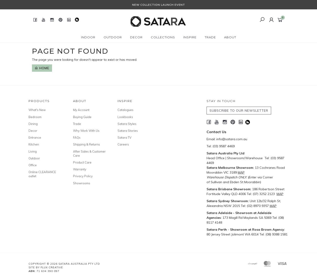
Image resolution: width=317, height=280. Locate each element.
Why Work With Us (86, 130)
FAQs (77, 137)
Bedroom (35, 117)
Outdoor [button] (113, 37)
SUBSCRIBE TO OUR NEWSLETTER (239, 110)
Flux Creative (52, 267)
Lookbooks (125, 117)
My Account (81, 110)
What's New (37, 110)
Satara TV (124, 137)
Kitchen (34, 144)
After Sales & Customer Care (89, 153)
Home (42, 68)
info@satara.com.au (231, 139)
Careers (123, 144)
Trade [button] (210, 37)
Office (33, 165)
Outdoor (34, 158)
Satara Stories (128, 130)
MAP (241, 172)
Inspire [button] (189, 37)
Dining (33, 124)
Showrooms (81, 183)
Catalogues (126, 110)
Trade (77, 124)
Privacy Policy (83, 176)
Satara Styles (127, 124)
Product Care (82, 162)
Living (33, 151)
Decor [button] (136, 37)
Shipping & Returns (86, 144)
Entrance (35, 137)
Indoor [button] (88, 37)
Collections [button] (163, 37)
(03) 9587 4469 (223, 146)
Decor (33, 130)
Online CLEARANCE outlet (42, 174)
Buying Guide (82, 117)
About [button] (230, 37)
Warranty (79, 169)
